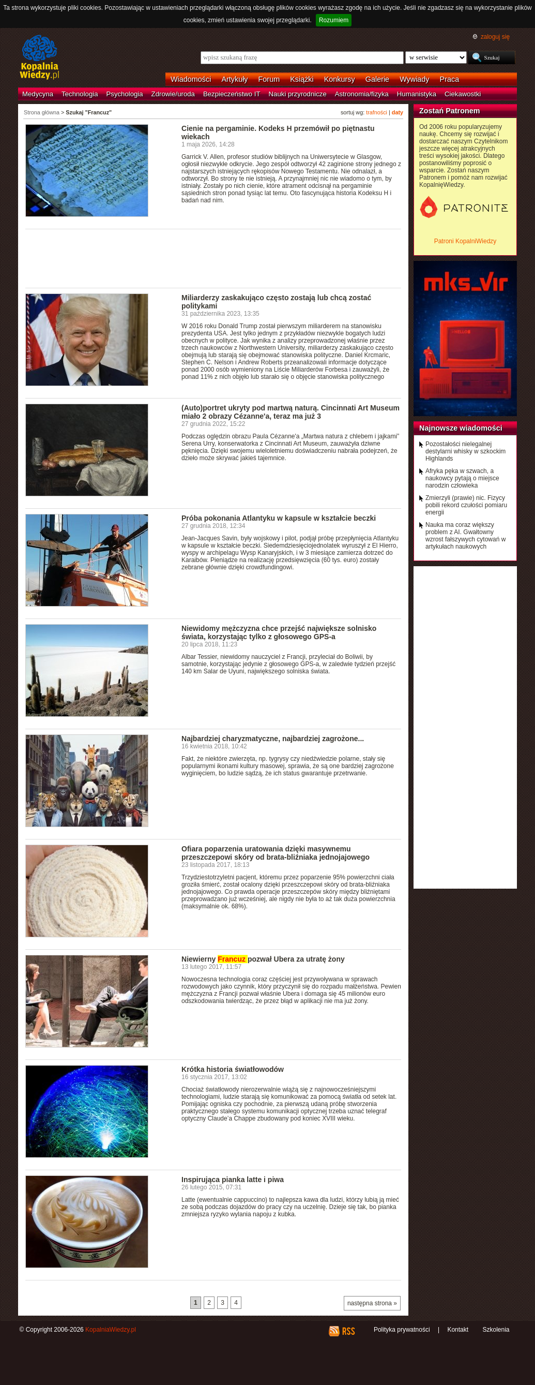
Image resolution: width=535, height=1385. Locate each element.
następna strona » (372, 1303)
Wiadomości (191, 79)
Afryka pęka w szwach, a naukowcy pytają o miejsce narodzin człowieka (462, 478)
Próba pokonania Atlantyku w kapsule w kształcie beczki (278, 518)
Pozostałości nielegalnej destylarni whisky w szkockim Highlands (465, 451)
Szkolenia (495, 1329)
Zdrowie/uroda (173, 94)
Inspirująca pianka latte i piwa (232, 1179)
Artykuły (234, 79)
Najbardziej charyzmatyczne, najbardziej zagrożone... (272, 738)
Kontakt (457, 1329)
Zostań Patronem (449, 111)
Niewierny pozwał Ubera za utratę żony (263, 959)
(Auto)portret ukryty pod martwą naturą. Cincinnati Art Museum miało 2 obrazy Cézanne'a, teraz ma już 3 (290, 412)
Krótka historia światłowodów (232, 1069)
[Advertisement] (213, 257)
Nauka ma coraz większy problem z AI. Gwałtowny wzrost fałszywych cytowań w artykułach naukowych (465, 535)
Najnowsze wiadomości (460, 428)
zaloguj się (495, 36)
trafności (376, 112)
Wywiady (414, 79)
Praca (450, 79)
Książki (302, 79)
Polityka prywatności (402, 1329)
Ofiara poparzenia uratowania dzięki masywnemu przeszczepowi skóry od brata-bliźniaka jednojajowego (275, 853)
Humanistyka (416, 94)
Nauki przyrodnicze (298, 94)
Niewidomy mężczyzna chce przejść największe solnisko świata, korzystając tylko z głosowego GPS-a (278, 632)
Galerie (377, 79)
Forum (269, 79)
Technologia (80, 94)
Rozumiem (333, 20)
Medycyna (37, 94)
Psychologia (124, 94)
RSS (348, 1331)
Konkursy (339, 79)
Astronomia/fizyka (362, 94)
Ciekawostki (463, 94)
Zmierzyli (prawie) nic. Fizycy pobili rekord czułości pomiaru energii (466, 505)
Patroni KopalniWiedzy (465, 241)
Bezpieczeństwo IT (232, 94)
